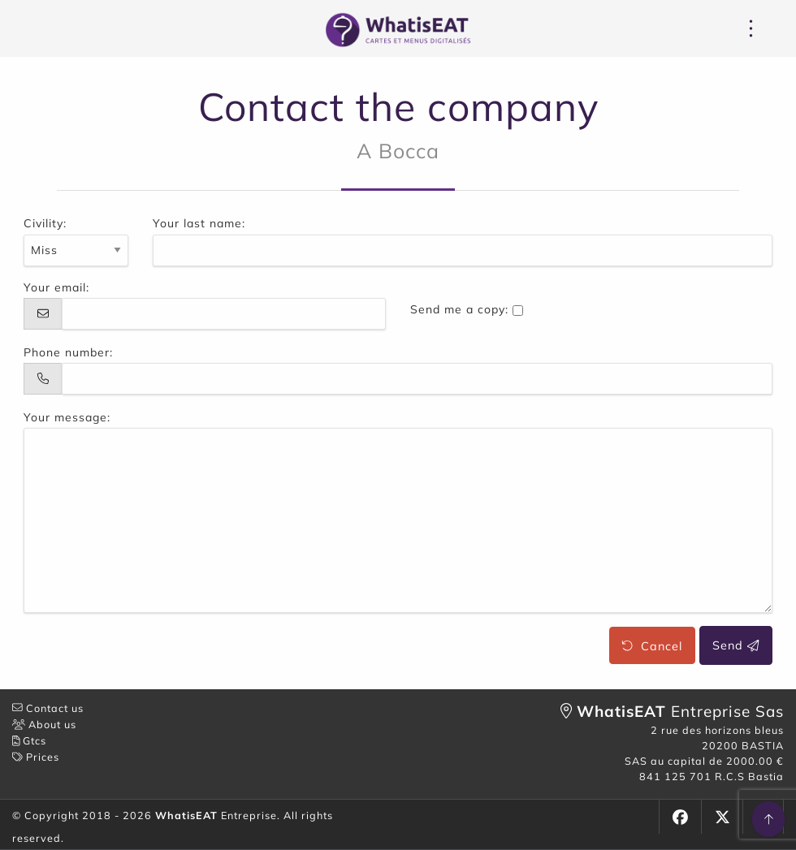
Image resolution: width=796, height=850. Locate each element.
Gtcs (29, 740)
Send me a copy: (459, 309)
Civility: (45, 223)
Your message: (67, 417)
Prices (35, 756)
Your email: (56, 287)
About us (44, 724)
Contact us (48, 707)
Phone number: (68, 352)
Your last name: (199, 223)
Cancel (651, 645)
